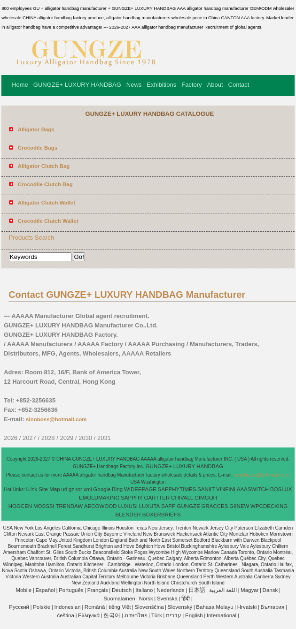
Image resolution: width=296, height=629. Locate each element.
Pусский (19, 607)
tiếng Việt (120, 607)
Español (45, 590)
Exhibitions (161, 84)
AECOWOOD (100, 506)
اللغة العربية (223, 590)
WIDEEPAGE (140, 489)
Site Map (49, 489)
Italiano (144, 590)
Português (71, 590)
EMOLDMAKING (99, 497)
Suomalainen (119, 598)
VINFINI (225, 489)
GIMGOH (206, 497)
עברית (173, 615)
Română (95, 607)
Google (101, 489)
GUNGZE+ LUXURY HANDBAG (77, 84)
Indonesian (67, 607)
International (221, 615)
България (272, 607)
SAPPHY (132, 497)
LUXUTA (149, 506)
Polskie (41, 607)
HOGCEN (20, 506)
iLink (32, 489)
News (134, 84)
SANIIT (206, 489)
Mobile (23, 590)
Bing (117, 489)
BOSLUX (281, 489)
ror (79, 489)
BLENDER (128, 514)
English (194, 615)
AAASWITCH (253, 489)
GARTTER (157, 497)
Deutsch (122, 590)
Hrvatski (247, 607)
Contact (238, 84)
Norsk (146, 598)
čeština (65, 615)
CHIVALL (182, 497)
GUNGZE (188, 506)
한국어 (111, 615)
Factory (191, 84)
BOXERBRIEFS (161, 514)
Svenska (167, 598)
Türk (156, 615)
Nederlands (171, 590)
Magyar (249, 590)
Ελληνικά (89, 615)
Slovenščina (149, 607)
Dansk (270, 590)
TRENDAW (69, 506)
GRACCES (214, 506)
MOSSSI (44, 506)
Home (20, 84)
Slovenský (180, 607)
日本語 (196, 590)
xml (88, 489)
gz (71, 489)
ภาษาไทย (136, 615)
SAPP (168, 506)
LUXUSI (128, 506)
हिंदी (185, 598)
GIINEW (239, 506)
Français (97, 590)
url (64, 489)
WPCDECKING (269, 506)
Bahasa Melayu (214, 607)
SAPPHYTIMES (177, 489)
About (215, 84)
